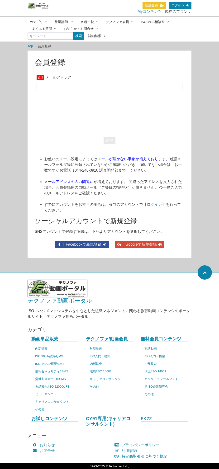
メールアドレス (58, 77)
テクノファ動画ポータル (60, 300)
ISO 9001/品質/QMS (49, 356)
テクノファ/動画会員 (107, 338)
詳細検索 (96, 36)
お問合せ (45, 451)
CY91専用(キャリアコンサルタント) (108, 421)
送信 (109, 140)
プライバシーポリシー (138, 445)
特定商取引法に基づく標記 (142, 456)
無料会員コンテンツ (161, 338)
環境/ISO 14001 (101, 371)
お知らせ (45, 445)
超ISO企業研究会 (156, 386)
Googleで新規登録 (139, 244)
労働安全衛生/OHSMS (50, 379)
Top (30, 46)
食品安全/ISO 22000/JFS (52, 386)
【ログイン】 (154, 204)
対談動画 (96, 348)
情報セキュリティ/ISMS (51, 371)
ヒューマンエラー (47, 394)
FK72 (146, 418)
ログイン (180, 5)
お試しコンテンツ (49, 418)
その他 (39, 409)
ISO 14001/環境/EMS (50, 364)
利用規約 (127, 451)
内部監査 (41, 348)
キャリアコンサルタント (52, 401)
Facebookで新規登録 (81, 244)
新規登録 (154, 5)
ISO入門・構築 (100, 356)
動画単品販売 (44, 338)
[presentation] (109, 112)
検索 (78, 36)
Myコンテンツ (150, 11)
